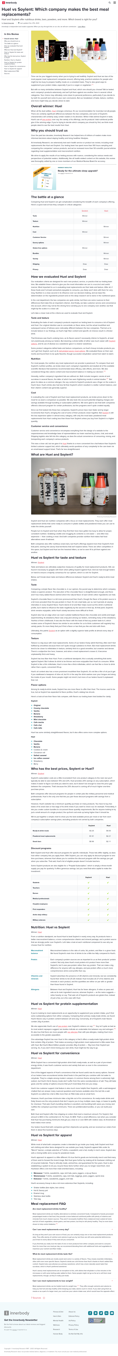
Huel (54, 111)
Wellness (56, 1325)
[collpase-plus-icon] (44, 1298)
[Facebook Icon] (90, 1313)
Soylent (85, 211)
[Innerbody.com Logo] (9, 2)
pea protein (46, 119)
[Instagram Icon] (95, 1313)
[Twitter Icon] (101, 1313)
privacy (62, 173)
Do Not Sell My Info (76, 1334)
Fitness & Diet (58, 1312)
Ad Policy (72, 1321)
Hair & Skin (57, 1316)
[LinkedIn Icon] (106, 1313)
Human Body (58, 1334)
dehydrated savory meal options (72, 351)
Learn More (81, 26)
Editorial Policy (74, 1316)
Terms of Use (73, 1329)
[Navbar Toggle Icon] (114, 3)
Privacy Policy (74, 1325)
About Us (72, 1312)
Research (56, 1329)
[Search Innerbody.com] (110, 3)
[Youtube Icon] (112, 1313)
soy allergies (73, 1032)
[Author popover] (9, 23)
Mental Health (58, 1321)
